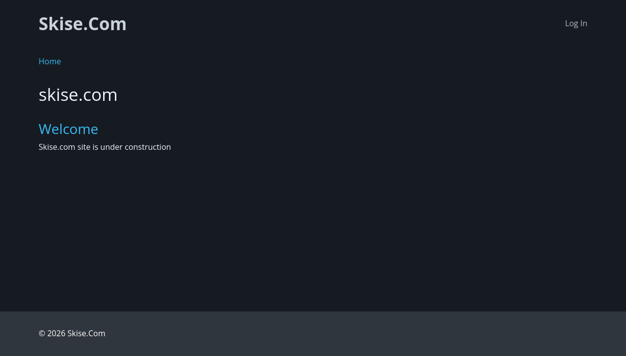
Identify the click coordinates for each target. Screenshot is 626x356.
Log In (576, 23)
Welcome (69, 128)
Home (50, 61)
